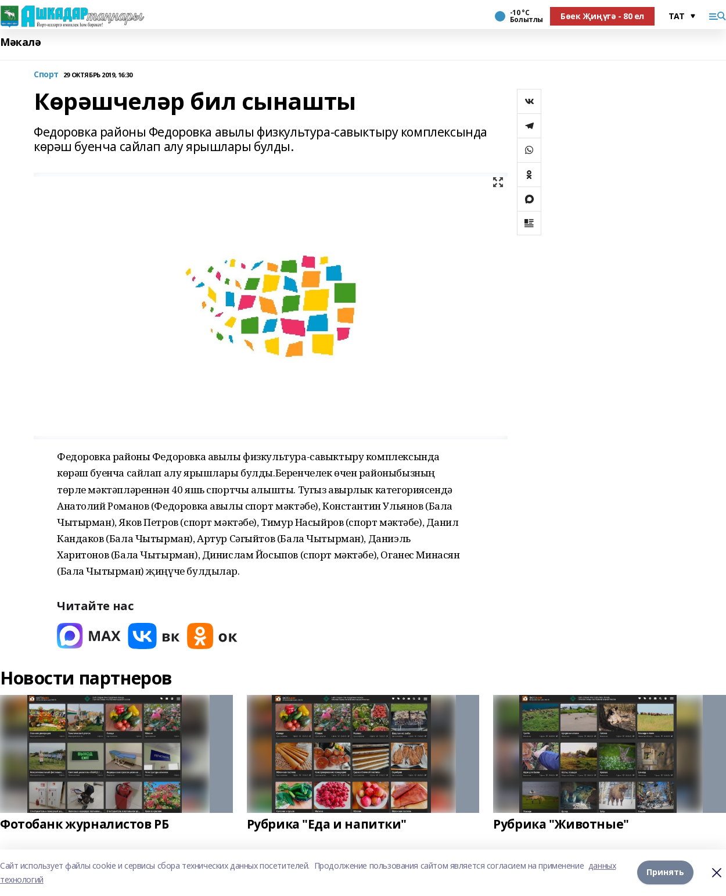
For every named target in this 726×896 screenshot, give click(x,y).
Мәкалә (20, 42)
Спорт (46, 75)
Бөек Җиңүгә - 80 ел (602, 15)
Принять (665, 872)
